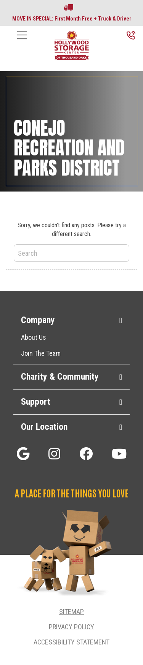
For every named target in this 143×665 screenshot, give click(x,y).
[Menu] (22, 41)
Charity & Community (60, 376)
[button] (23, 453)
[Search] (71, 253)
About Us (33, 337)
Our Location (44, 426)
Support (35, 401)
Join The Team (41, 353)
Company (38, 320)
